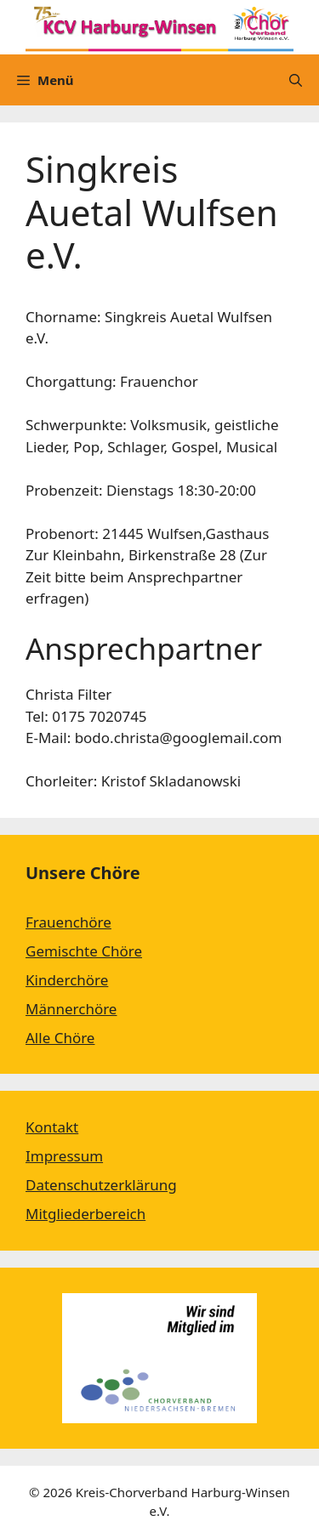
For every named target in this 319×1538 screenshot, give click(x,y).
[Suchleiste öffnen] (295, 79)
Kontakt (52, 1127)
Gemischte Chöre (84, 951)
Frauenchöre (68, 922)
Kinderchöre (67, 980)
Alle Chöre (60, 1037)
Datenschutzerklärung (101, 1185)
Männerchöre (71, 1009)
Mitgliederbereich (85, 1213)
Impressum (64, 1156)
